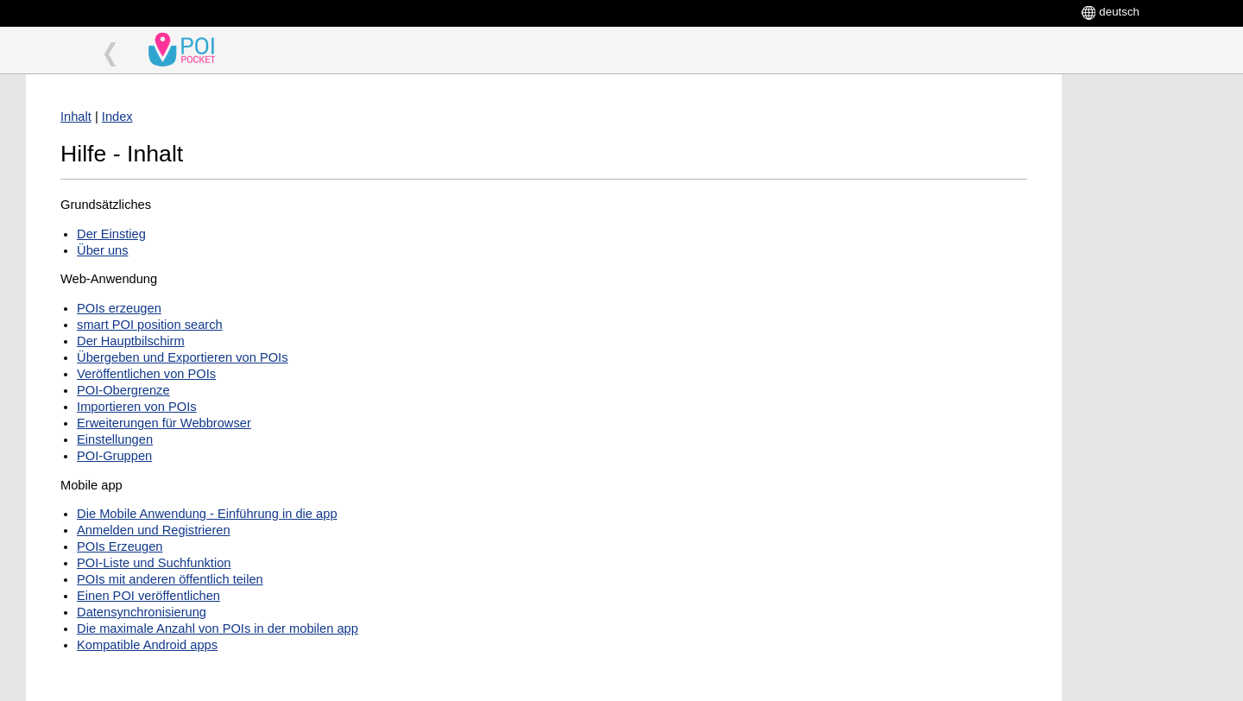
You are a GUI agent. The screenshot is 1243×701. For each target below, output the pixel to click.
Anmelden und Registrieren (153, 530)
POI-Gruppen (114, 456)
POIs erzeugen (119, 308)
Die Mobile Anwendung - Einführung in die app (207, 514)
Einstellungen (115, 439)
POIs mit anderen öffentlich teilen (170, 579)
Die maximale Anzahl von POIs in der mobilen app (217, 628)
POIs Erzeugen (119, 546)
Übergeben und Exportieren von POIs (182, 357)
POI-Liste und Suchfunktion (153, 563)
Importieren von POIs (136, 407)
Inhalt (75, 116)
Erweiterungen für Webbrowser (164, 423)
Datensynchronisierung (141, 612)
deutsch (1119, 11)
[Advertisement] (1148, 333)
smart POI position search (150, 325)
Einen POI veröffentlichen (148, 596)
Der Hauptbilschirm (131, 341)
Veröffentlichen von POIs (146, 374)
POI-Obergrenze (123, 390)
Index (117, 116)
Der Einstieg (111, 234)
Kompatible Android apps (147, 645)
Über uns (102, 250)
